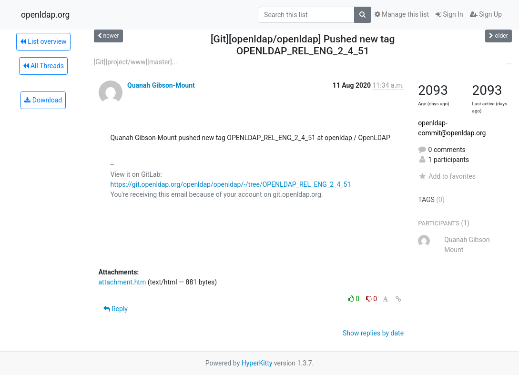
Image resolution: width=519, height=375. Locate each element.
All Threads (43, 66)
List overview (43, 41)
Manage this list (402, 14)
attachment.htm (122, 282)
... (509, 62)
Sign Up (486, 14)
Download (43, 100)
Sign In (449, 14)
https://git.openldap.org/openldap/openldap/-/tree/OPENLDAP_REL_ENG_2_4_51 (231, 184)
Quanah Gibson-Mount (161, 85)
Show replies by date (373, 333)
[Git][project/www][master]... (135, 62)
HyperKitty (257, 363)
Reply (115, 309)
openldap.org (45, 15)
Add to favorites (447, 176)
